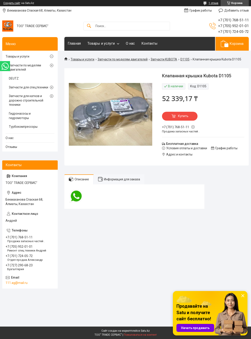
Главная (74, 43)
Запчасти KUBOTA (164, 59)
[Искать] (89, 26)
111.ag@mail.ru (17, 283)
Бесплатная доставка (182, 144)
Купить (183, 116)
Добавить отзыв (236, 10)
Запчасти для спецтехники (28, 87)
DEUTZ (14, 78)
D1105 (185, 59)
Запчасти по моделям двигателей (123, 59)
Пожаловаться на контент (140, 334)
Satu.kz (145, 330)
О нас (130, 43)
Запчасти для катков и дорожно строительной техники (26, 100)
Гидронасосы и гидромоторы (20, 116)
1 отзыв (213, 3)
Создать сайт (11, 3)
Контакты (149, 43)
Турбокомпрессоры (23, 126)
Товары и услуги (101, 43)
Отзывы (11, 147)
